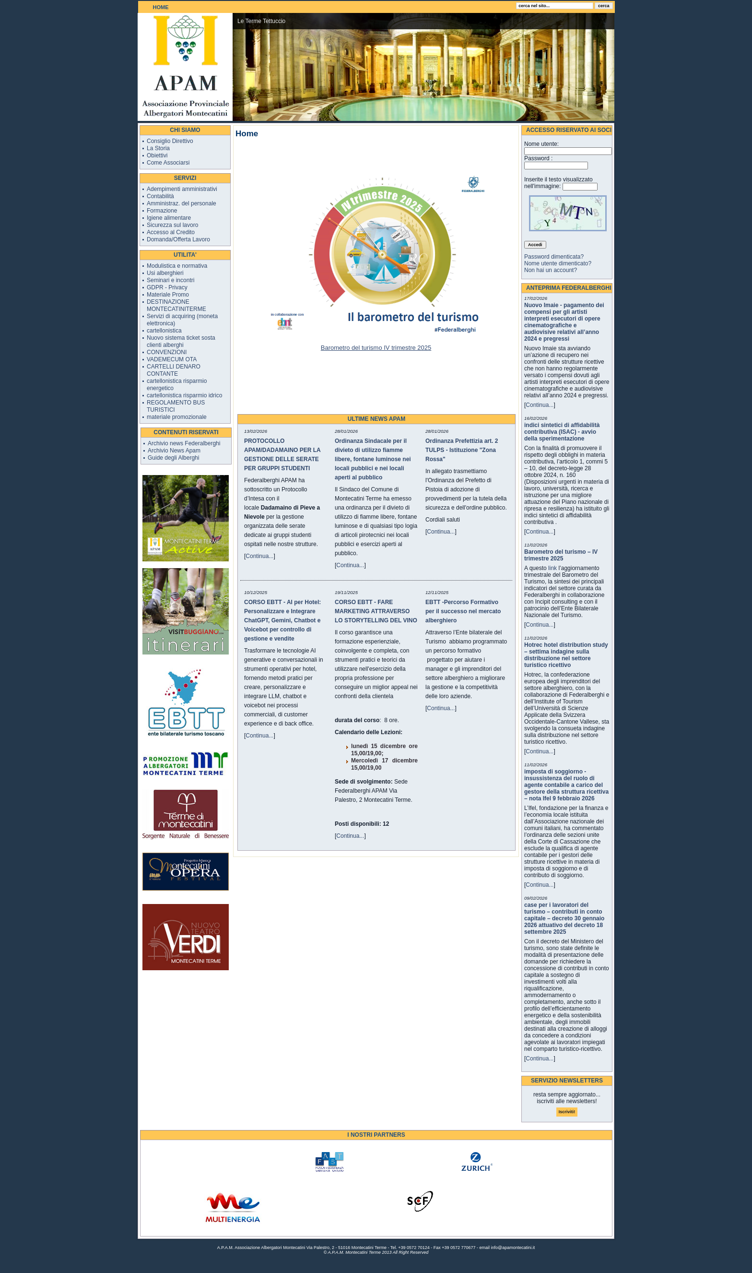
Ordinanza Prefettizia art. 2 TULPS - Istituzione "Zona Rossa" (461, 450)
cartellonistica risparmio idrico (184, 395)
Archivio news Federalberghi (184, 443)
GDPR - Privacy (167, 287)
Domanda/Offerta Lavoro (178, 239)
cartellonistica (164, 330)
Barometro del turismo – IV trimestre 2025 (561, 555)
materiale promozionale (177, 417)
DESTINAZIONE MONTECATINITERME (176, 305)
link (552, 568)
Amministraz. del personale (181, 203)
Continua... (259, 556)
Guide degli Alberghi (173, 457)
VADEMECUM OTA (172, 359)
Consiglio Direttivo (170, 141)
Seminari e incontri (170, 280)
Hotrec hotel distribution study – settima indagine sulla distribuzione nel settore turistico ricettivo (566, 655)
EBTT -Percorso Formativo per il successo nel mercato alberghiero (463, 611)
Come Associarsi (168, 162)
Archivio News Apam (174, 450)
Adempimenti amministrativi (182, 189)
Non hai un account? (550, 270)
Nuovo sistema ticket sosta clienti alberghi (181, 341)
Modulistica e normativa (177, 265)
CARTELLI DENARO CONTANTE (173, 370)
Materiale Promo (168, 294)
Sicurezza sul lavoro (172, 225)
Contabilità (160, 196)
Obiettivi (157, 155)
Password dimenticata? (554, 256)
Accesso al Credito (171, 232)
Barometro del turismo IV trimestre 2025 (376, 347)
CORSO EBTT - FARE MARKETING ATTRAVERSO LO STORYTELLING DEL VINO (376, 611)
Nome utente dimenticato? (557, 263)
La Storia (158, 148)
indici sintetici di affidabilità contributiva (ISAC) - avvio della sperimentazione (561, 432)
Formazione (162, 210)
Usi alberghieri (165, 273)
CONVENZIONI (167, 352)
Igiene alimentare (169, 217)
